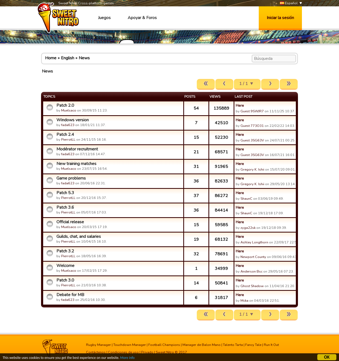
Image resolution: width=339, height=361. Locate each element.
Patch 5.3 (65, 193)
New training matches (76, 164)
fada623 (67, 125)
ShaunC (246, 198)
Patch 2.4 (65, 134)
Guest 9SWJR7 (252, 111)
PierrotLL (68, 139)
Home (50, 58)
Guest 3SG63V (252, 140)
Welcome (65, 266)
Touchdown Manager (129, 344)
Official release (70, 222)
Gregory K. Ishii (252, 169)
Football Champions (164, 344)
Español (289, 3)
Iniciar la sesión (280, 18)
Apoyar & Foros (142, 18)
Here (240, 105)
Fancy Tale (253, 344)
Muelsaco (68, 110)
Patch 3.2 (65, 251)
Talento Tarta (233, 344)
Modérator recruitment (77, 149)
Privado (147, 352)
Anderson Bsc (251, 271)
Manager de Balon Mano (201, 344)
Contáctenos (96, 352)
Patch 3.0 (65, 280)
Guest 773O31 (252, 125)
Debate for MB (70, 295)
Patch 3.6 (65, 207)
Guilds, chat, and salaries (78, 236)
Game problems (71, 178)
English (67, 58)
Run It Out (271, 344)
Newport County (253, 257)
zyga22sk (248, 227)
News (84, 58)
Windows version (72, 120)
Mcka (244, 300)
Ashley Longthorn (254, 242)
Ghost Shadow (252, 286)
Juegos (104, 18)
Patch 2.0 (65, 105)
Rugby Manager (98, 344)
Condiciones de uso (123, 352)
